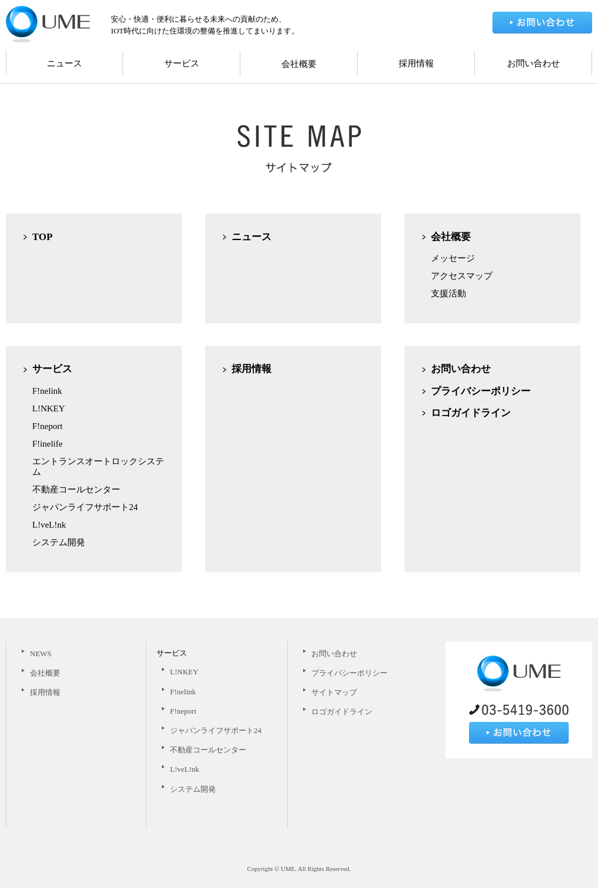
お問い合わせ (533, 63)
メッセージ (453, 258)
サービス (181, 63)
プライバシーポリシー (481, 391)
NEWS (41, 653)
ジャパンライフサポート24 (85, 507)
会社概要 (299, 64)
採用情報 (416, 63)
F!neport (47, 426)
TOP (42, 236)
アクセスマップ (461, 276)
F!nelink (47, 391)
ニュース (64, 63)
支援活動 (448, 293)
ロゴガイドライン (471, 412)
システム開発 (58, 542)
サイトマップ (334, 692)
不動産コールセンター (76, 489)
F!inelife (47, 443)
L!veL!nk (49, 524)
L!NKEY (48, 408)
